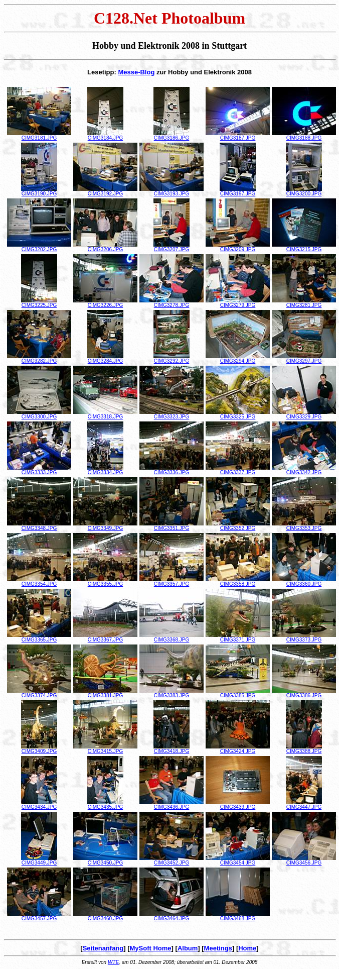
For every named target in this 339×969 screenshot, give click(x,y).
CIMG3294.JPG (238, 359)
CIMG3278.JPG (171, 303)
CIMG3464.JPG (171, 916)
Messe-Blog (136, 72)
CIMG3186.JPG (171, 136)
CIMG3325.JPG (238, 414)
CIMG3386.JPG (304, 693)
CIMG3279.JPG (238, 303)
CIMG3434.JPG (39, 805)
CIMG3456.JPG (304, 860)
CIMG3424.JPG (238, 749)
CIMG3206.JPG (105, 247)
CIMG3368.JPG (171, 637)
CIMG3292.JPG (171, 359)
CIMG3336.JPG (171, 470)
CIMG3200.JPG (304, 191)
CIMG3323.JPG (171, 414)
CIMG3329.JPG (304, 414)
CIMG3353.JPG (304, 526)
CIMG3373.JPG (304, 637)
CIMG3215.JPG (304, 247)
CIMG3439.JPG (238, 805)
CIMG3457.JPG (39, 916)
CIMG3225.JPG (39, 303)
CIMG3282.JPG (39, 359)
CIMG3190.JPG (39, 191)
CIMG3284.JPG (105, 359)
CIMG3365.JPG (39, 637)
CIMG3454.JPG (238, 860)
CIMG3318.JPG (105, 414)
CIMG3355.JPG (105, 582)
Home (247, 948)
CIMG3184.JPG (105, 136)
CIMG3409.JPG (39, 749)
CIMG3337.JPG (238, 470)
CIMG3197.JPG (238, 191)
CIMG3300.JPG (39, 414)
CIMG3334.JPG (105, 470)
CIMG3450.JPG (105, 860)
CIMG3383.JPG (171, 693)
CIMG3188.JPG (304, 136)
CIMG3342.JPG (304, 470)
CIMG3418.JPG (171, 749)
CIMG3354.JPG (39, 582)
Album (188, 948)
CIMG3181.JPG (39, 136)
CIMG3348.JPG (39, 526)
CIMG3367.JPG (105, 637)
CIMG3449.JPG (39, 860)
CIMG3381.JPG (105, 693)
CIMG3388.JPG (304, 749)
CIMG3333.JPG (39, 470)
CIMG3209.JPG (238, 247)
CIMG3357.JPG (171, 582)
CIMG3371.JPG (238, 637)
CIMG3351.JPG (171, 526)
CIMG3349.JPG (105, 526)
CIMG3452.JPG (171, 860)
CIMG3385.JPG (238, 693)
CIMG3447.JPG (304, 805)
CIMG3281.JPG (304, 303)
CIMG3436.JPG (171, 805)
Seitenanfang (103, 948)
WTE (113, 962)
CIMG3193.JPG (171, 191)
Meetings (218, 948)
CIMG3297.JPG (304, 359)
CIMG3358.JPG (238, 582)
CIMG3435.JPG (105, 805)
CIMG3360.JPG (304, 582)
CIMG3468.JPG (238, 916)
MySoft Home (151, 948)
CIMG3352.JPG (238, 526)
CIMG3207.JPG (171, 247)
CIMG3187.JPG (238, 136)
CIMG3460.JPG (105, 916)
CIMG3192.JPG (105, 191)
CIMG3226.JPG (105, 303)
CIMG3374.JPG (39, 693)
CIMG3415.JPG (105, 749)
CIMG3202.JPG (39, 247)
